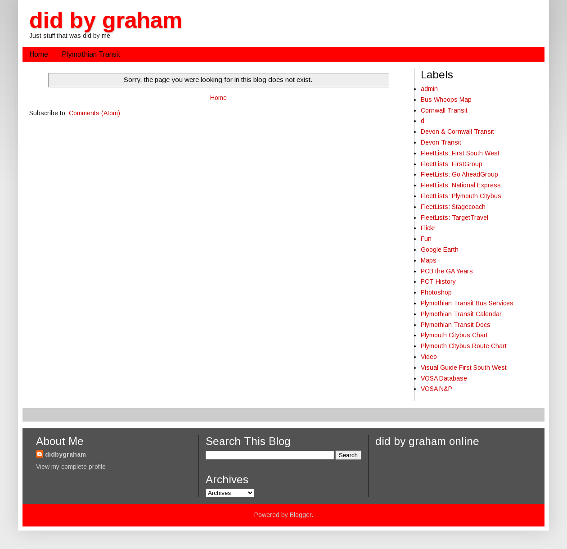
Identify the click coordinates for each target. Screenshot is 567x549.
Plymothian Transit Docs (455, 324)
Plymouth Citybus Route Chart (464, 345)
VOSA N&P (436, 388)
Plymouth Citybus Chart (454, 335)
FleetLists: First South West (460, 153)
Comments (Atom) (94, 113)
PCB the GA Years (447, 271)
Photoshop (436, 292)
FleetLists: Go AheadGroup (459, 174)
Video (429, 356)
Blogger (300, 514)
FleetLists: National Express (461, 185)
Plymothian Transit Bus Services (467, 303)
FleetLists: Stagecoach (453, 206)
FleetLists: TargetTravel (454, 217)
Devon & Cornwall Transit (457, 131)
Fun (426, 238)
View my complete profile (71, 466)
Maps (428, 260)
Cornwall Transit (444, 110)
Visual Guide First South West (464, 367)
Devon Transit (441, 142)
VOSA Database (444, 378)
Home (38, 54)
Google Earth (440, 249)
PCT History (438, 281)
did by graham (105, 20)
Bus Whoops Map (446, 99)
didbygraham (65, 454)
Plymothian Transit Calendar (461, 314)
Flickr (428, 227)
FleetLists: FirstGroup (451, 164)
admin (429, 88)
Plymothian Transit (91, 54)
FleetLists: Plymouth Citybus (461, 196)
